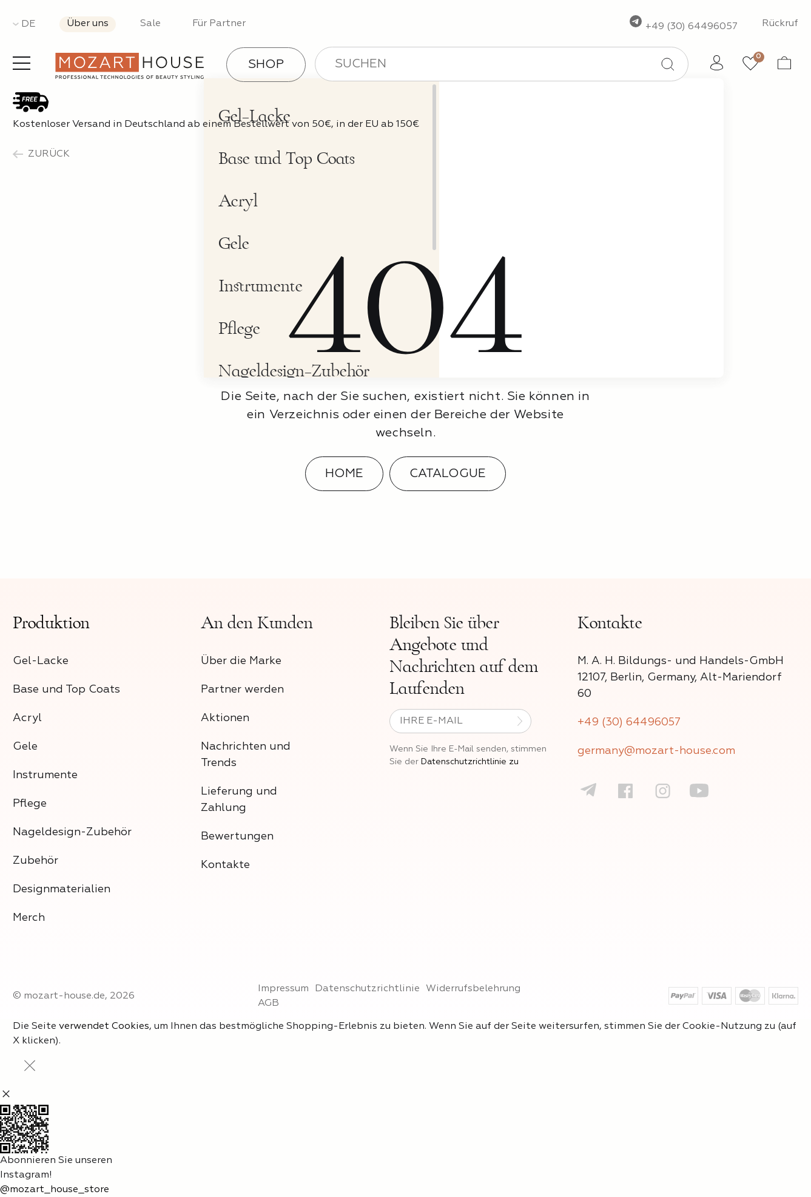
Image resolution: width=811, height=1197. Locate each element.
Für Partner (219, 24)
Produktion (51, 623)
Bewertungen (237, 836)
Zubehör (35, 860)
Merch (29, 917)
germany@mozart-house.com (656, 750)
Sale (150, 24)
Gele (25, 746)
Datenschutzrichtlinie (367, 989)
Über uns (88, 24)
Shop (266, 64)
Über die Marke (241, 661)
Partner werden (242, 689)
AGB (268, 1003)
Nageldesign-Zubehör (72, 832)
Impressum (283, 989)
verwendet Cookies (104, 1026)
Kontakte (225, 865)
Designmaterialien (61, 889)
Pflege (30, 803)
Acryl (27, 718)
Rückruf (780, 24)
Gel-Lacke (41, 661)
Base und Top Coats (66, 689)
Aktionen (225, 718)
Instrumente (45, 775)
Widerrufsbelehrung (473, 989)
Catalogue (447, 473)
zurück (41, 154)
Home (344, 473)
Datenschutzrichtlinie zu (470, 762)
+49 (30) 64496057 (683, 27)
